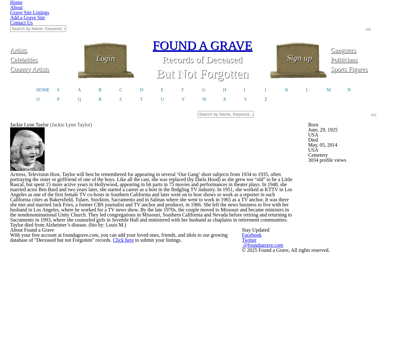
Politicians (363, 27)
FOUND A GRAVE (202, 13)
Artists (42, 18)
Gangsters (363, 18)
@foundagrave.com (296, 280)
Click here (128, 282)
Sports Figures (363, 37)
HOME (42, 59)
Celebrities (42, 27)
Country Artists (42, 37)
